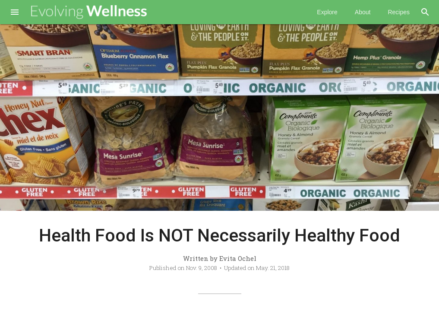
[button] (14, 13)
